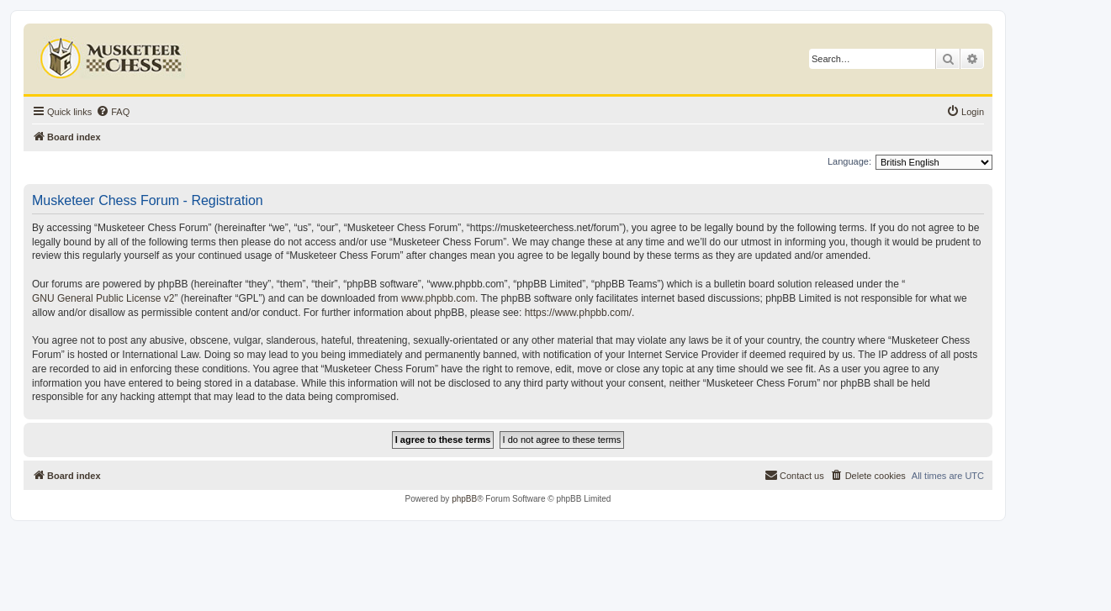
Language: (849, 161)
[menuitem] (113, 112)
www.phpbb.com (438, 298)
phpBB (464, 498)
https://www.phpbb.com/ (578, 313)
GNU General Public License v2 (103, 298)
